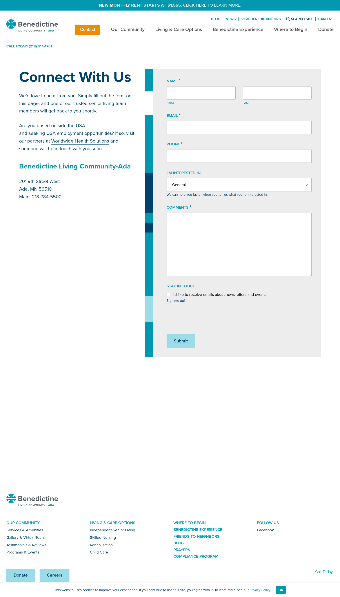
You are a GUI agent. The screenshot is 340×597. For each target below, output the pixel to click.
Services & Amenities (24, 530)
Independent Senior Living (112, 530)
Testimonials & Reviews (26, 545)
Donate (326, 29)
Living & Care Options (178, 29)
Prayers (181, 550)
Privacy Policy (259, 589)
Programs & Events (22, 552)
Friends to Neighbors (196, 536)
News (231, 19)
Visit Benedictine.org (261, 19)
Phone (174, 144)
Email (173, 116)
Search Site (299, 19)
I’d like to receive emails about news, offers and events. (220, 294)
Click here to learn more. (212, 5)
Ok (280, 589)
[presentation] (200, 318)
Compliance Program (195, 556)
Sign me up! (176, 300)
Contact (87, 29)
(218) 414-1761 (40, 46)
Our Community (128, 29)
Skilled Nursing (103, 537)
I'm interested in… (185, 173)
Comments (179, 207)
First (171, 103)
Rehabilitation (101, 545)
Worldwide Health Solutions (80, 141)
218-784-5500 (47, 196)
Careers (326, 19)
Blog (215, 19)
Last (246, 103)
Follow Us (268, 523)
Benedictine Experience (238, 29)
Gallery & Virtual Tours (25, 537)
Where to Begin (290, 29)
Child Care (99, 552)
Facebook (265, 530)
